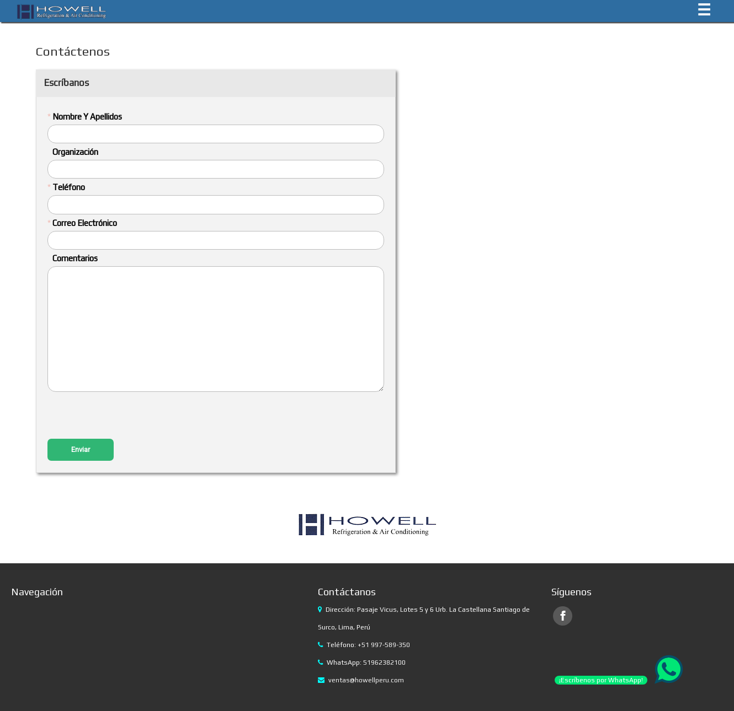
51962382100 (384, 662)
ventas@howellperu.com (366, 680)
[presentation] (131, 416)
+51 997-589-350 (384, 645)
